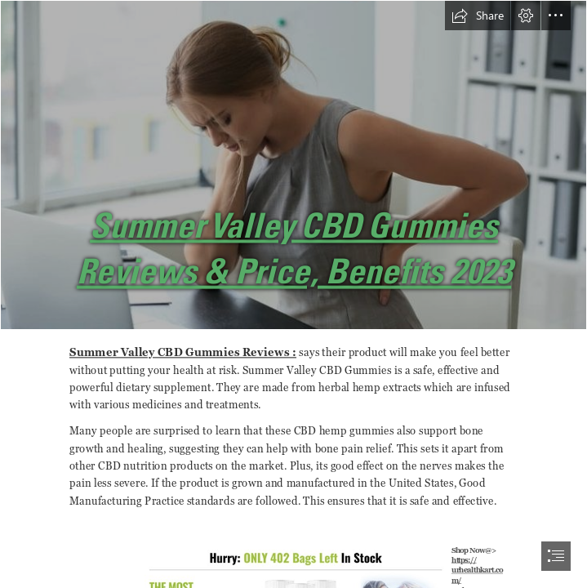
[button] (477, 15)
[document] (293, 294)
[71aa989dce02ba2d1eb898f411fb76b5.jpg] (293, 165)
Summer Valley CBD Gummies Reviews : (182, 352)
